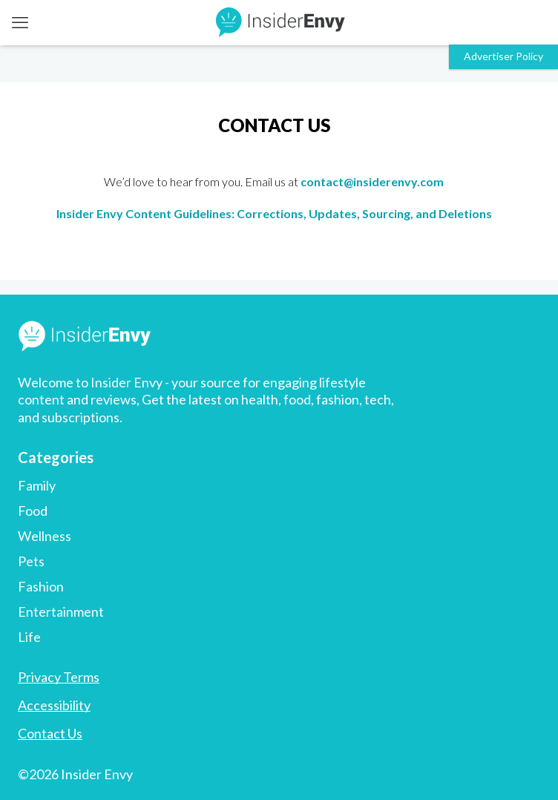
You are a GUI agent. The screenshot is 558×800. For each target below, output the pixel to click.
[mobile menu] (20, 22)
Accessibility (54, 705)
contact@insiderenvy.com (372, 181)
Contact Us (50, 733)
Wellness (44, 536)
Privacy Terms (58, 677)
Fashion (41, 586)
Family (37, 485)
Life (29, 637)
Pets (31, 561)
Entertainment (61, 611)
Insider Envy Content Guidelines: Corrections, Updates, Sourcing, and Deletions (274, 213)
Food (32, 510)
